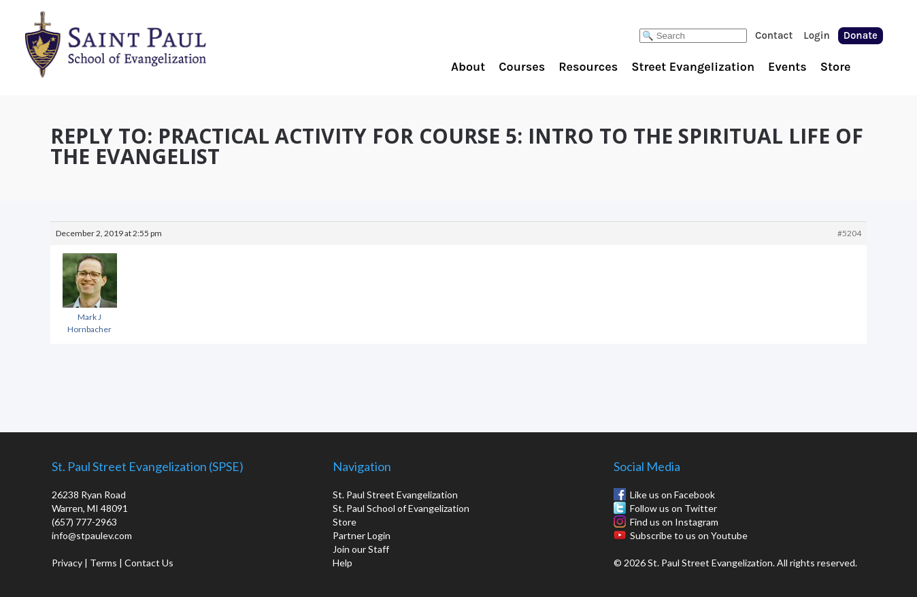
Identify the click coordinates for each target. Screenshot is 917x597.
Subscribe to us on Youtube (689, 535)
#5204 (849, 233)
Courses (522, 66)
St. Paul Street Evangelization (395, 494)
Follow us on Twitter (673, 508)
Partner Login (361, 535)
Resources (588, 66)
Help (342, 562)
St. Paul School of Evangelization (143, 44)
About (468, 66)
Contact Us (148, 562)
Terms (103, 562)
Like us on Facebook (672, 494)
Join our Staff (361, 549)
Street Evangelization (692, 66)
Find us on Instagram (674, 522)
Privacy (67, 562)
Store (835, 66)
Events (787, 66)
